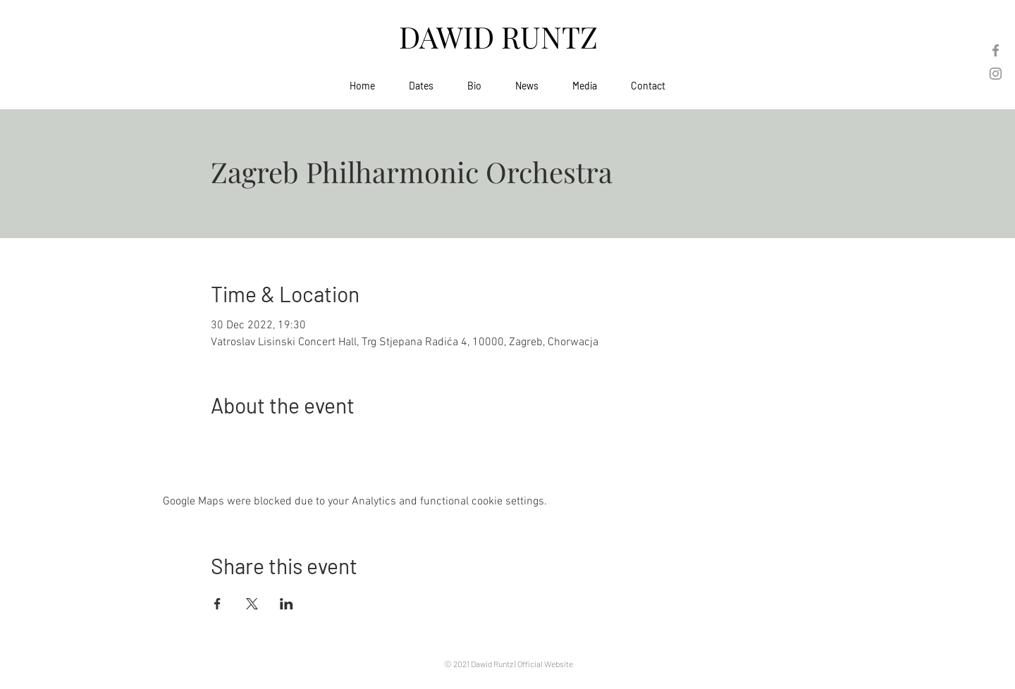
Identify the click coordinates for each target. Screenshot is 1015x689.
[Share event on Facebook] (217, 603)
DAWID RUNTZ (502, 36)
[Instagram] (996, 74)
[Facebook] (996, 50)
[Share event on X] (252, 603)
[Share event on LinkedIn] (286, 603)
